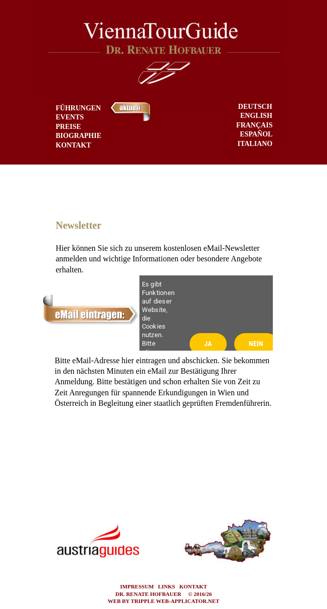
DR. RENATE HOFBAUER (148, 594)
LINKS (166, 586)
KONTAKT (193, 586)
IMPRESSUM (137, 586)
